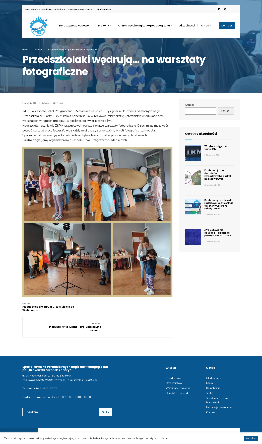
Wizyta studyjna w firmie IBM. (215, 148)
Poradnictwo (173, 358)
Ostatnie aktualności (201, 133)
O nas (205, 25)
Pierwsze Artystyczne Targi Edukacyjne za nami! (146, 307)
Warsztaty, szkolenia (178, 368)
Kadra (209, 363)
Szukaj (189, 105)
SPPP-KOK (58, 103)
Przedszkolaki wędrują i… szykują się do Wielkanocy (48, 307)
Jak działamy (213, 358)
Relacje (38, 49)
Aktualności (187, 25)
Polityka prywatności (115, 432)
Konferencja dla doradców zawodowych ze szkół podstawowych (217, 174)
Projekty (103, 25)
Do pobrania (213, 368)
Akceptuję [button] (251, 438)
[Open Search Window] (225, 9)
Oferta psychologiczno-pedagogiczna (144, 25)
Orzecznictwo (174, 363)
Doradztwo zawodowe (74, 25)
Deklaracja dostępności (219, 387)
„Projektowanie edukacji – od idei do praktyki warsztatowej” (218, 232)
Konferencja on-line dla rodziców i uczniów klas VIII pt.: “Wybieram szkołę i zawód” (218, 204)
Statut (209, 372)
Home (25, 49)
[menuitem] (77, 25)
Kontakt (226, 25)
